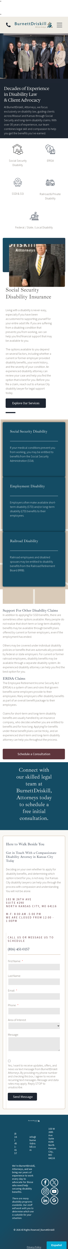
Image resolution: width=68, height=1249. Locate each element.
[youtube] (54, 1191)
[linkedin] (45, 1200)
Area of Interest (17, 1020)
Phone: (12, 1005)
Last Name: (14, 976)
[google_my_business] (54, 1200)
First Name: (14, 961)
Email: (11, 990)
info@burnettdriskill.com (33, 1143)
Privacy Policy (34, 1247)
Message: (13, 1034)
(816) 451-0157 (18, 949)
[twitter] (54, 1183)
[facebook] (45, 1183)
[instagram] (45, 1191)
